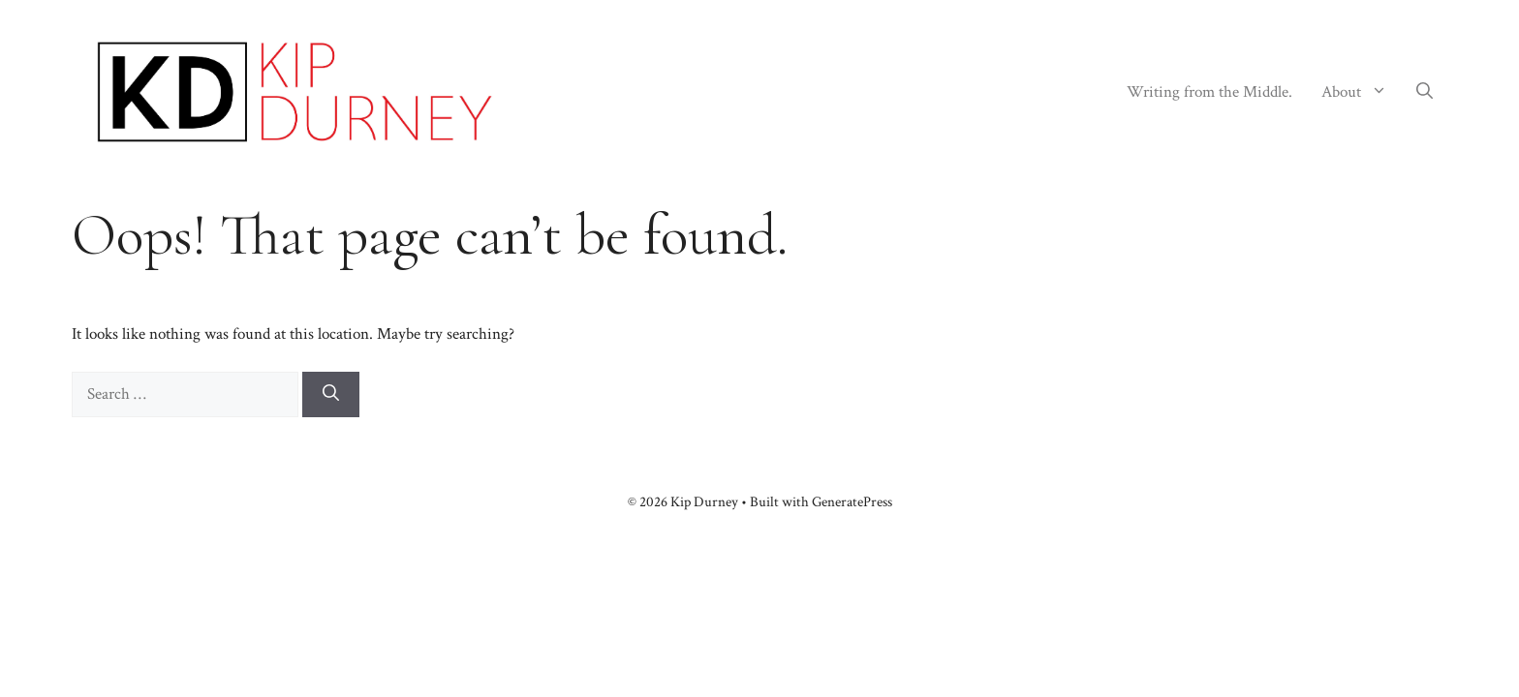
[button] (1424, 92)
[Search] (330, 395)
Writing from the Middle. (1209, 92)
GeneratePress (852, 502)
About (1361, 92)
